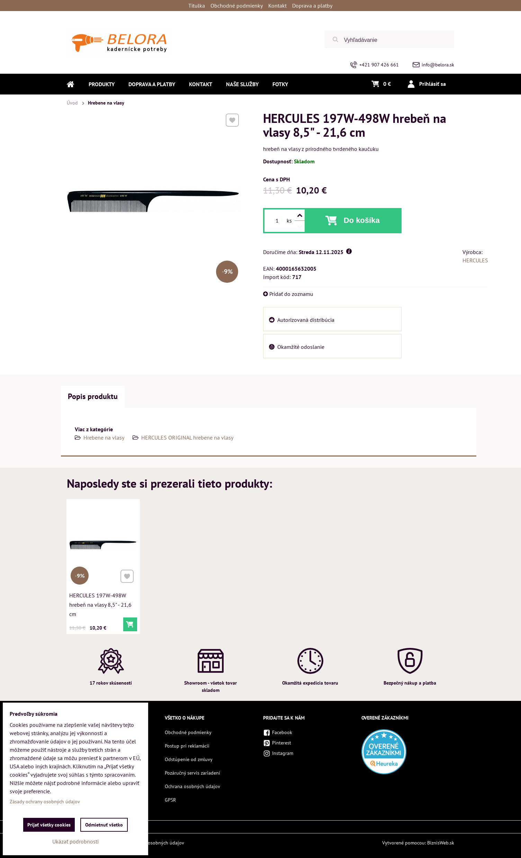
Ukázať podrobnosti (75, 841)
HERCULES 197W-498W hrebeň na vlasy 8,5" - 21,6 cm (100, 603)
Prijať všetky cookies (49, 825)
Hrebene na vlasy (103, 437)
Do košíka (362, 220)
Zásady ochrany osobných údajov (149, 843)
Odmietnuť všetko (104, 825)
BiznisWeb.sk (440, 843)
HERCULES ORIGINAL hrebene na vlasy (187, 437)
